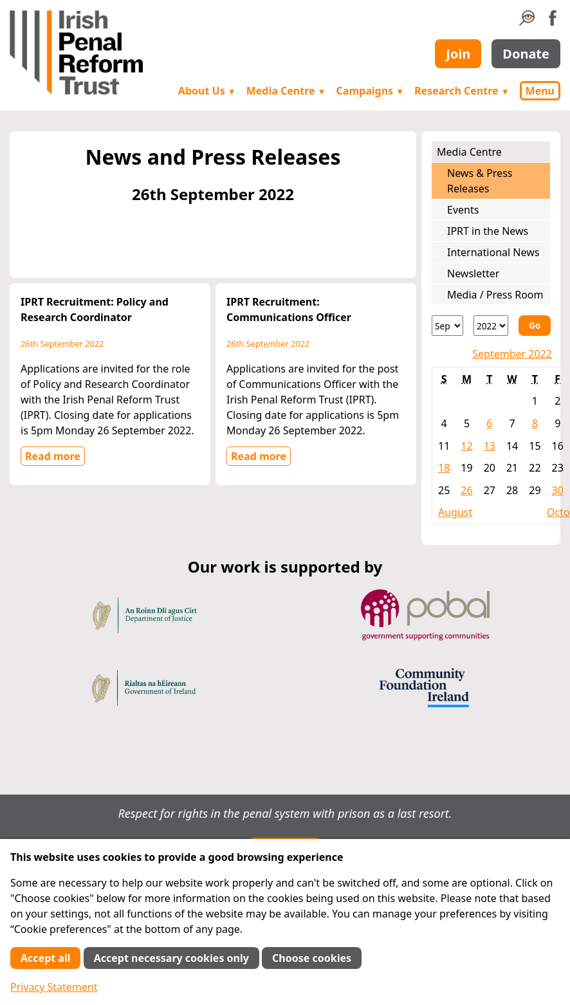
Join (458, 53)
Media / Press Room (495, 295)
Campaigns (370, 91)
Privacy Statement (54, 987)
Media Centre (286, 91)
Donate (525, 53)
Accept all (45, 958)
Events (463, 210)
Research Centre (461, 91)
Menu (540, 91)
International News (493, 252)
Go (534, 325)
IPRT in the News (487, 231)
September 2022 (512, 354)
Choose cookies (311, 958)
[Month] (447, 325)
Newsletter (473, 273)
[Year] (490, 325)
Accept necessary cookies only (171, 958)
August (455, 512)
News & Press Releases (479, 181)
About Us (207, 91)
